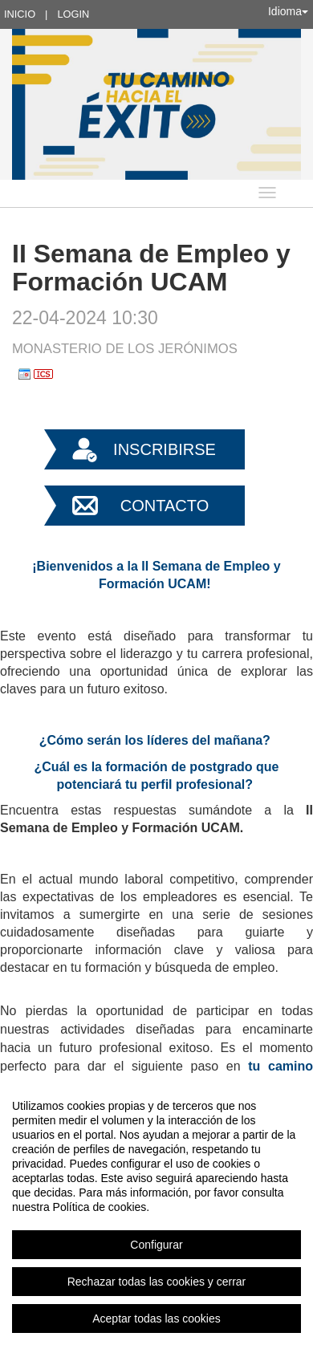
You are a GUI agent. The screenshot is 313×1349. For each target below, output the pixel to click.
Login (73, 14)
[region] (156, 1212)
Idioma (288, 11)
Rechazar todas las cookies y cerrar (156, 1281)
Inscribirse (164, 449)
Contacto (164, 505)
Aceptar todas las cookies (156, 1318)
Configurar (156, 1244)
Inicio (19, 14)
